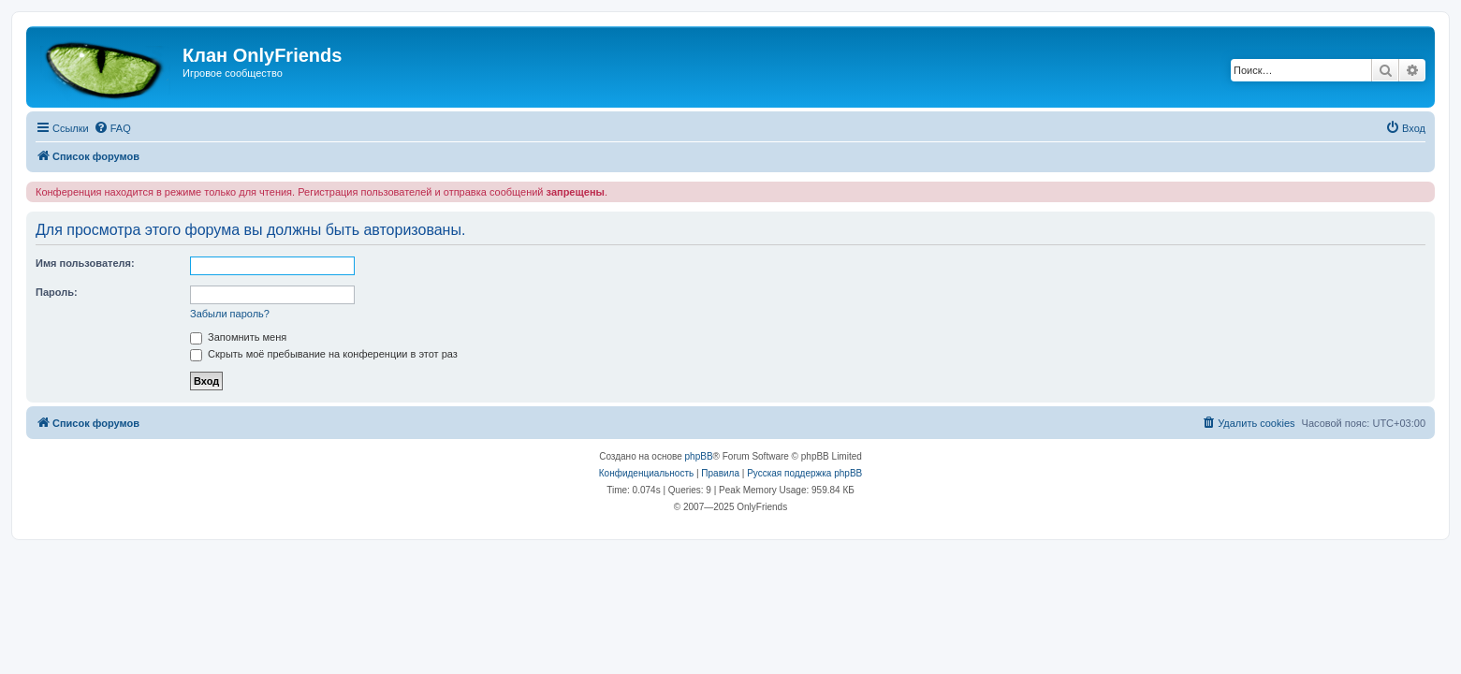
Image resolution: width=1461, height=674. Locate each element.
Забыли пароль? (230, 313)
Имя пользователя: (85, 263)
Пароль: (57, 292)
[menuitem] (112, 128)
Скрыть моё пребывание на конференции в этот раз (324, 353)
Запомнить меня (238, 337)
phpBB (699, 456)
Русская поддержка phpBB (804, 473)
